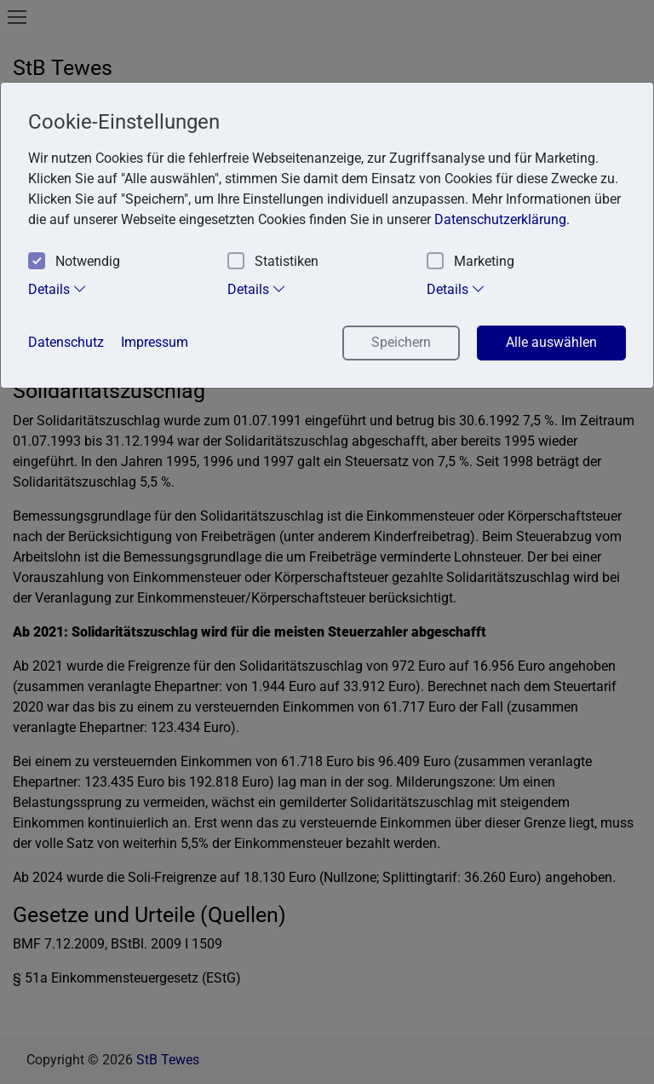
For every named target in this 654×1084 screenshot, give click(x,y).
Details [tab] (57, 288)
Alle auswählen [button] (551, 342)
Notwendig (74, 262)
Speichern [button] (401, 342)
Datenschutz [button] (66, 342)
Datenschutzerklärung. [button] (502, 219)
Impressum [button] (154, 342)
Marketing (470, 262)
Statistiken (272, 262)
